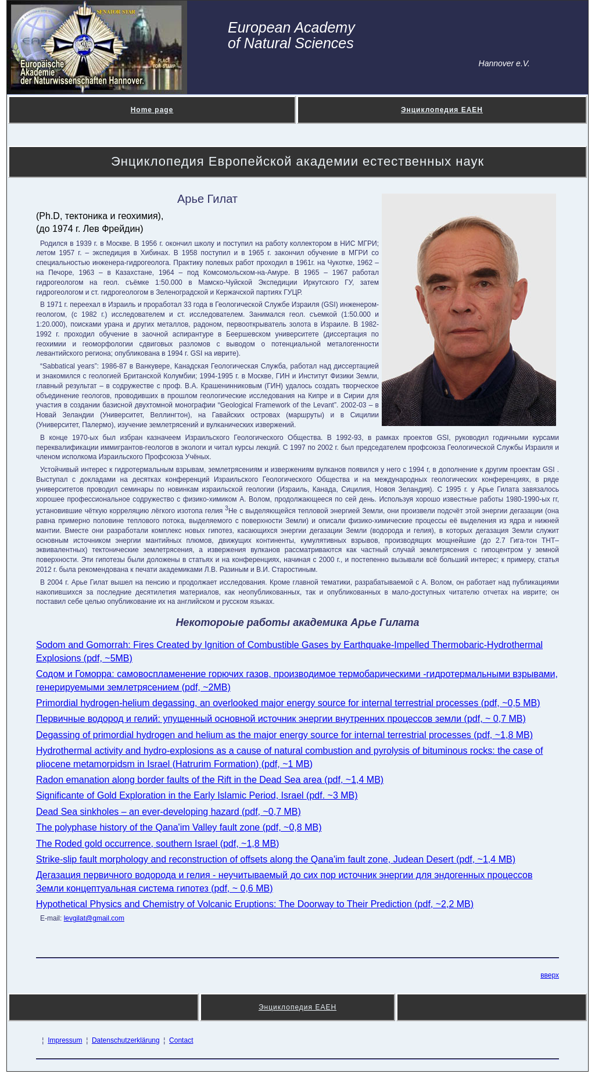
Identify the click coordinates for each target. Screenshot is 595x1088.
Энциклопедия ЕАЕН (442, 110)
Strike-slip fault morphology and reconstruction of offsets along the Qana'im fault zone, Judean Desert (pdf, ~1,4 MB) (275, 859)
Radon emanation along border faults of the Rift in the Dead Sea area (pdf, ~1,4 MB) (209, 780)
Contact (181, 1040)
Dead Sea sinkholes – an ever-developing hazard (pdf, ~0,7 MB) (168, 812)
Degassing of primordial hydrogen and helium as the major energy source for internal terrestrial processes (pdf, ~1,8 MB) (284, 735)
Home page (152, 110)
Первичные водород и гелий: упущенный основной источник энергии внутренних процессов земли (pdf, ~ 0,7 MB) (281, 719)
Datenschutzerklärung (126, 1040)
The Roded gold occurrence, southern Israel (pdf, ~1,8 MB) (157, 844)
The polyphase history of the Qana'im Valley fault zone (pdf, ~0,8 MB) (178, 827)
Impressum (65, 1040)
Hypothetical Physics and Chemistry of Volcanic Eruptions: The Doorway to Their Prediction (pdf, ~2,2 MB (253, 904)
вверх (549, 975)
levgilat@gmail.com (94, 918)
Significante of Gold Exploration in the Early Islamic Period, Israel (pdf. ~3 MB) (197, 795)
